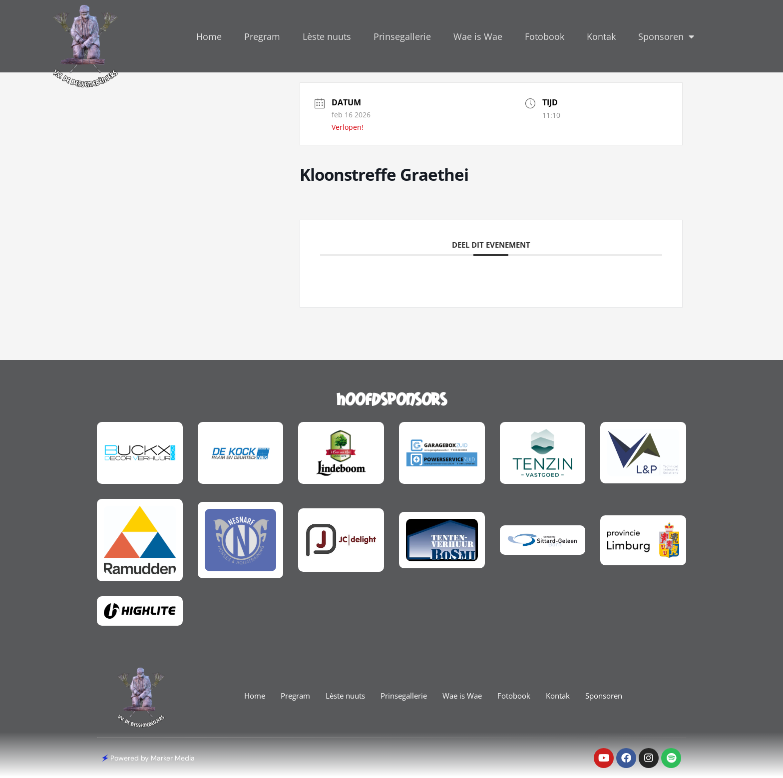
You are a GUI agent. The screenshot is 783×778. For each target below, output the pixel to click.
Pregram (262, 36)
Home (209, 36)
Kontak (601, 36)
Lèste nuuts (327, 36)
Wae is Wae (477, 36)
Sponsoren (666, 36)
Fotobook (544, 36)
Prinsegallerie (402, 36)
